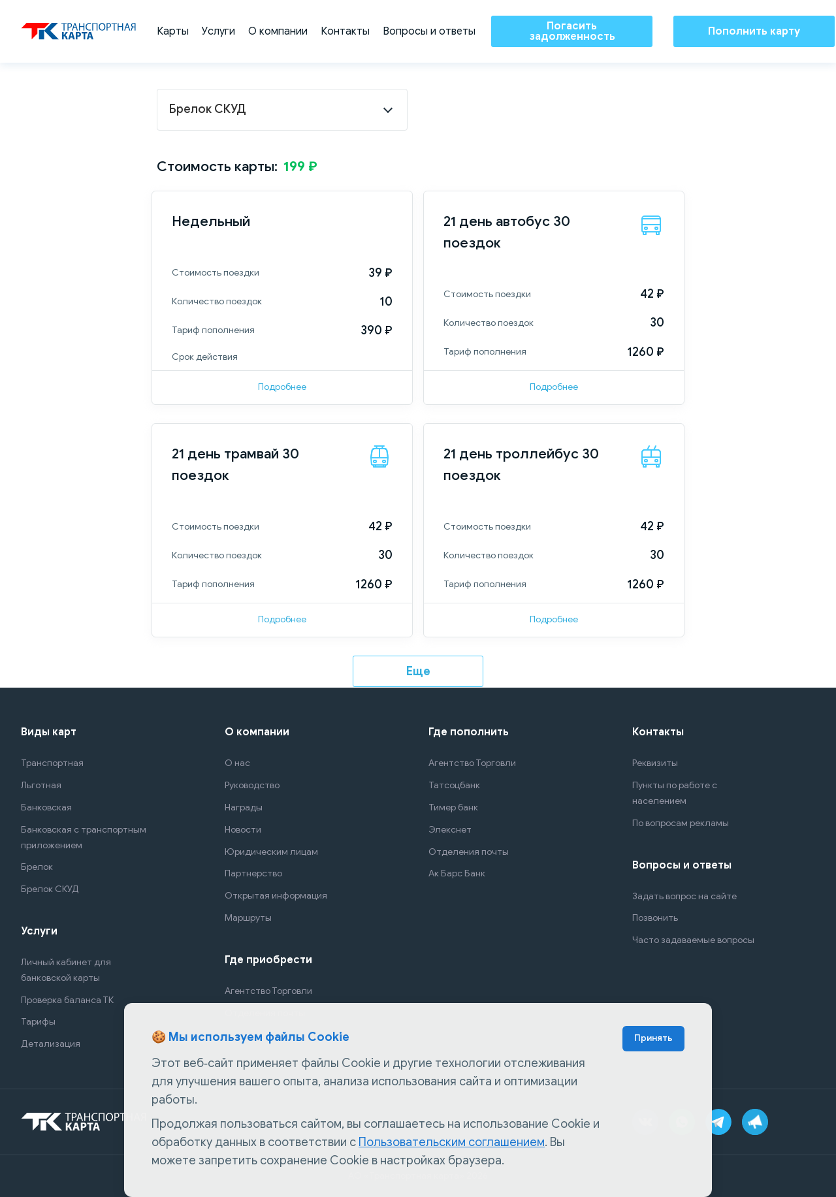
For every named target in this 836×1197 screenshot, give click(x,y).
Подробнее (282, 386)
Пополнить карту (754, 31)
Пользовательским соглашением (452, 1142)
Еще (418, 671)
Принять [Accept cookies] (653, 1038)
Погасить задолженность (572, 31)
